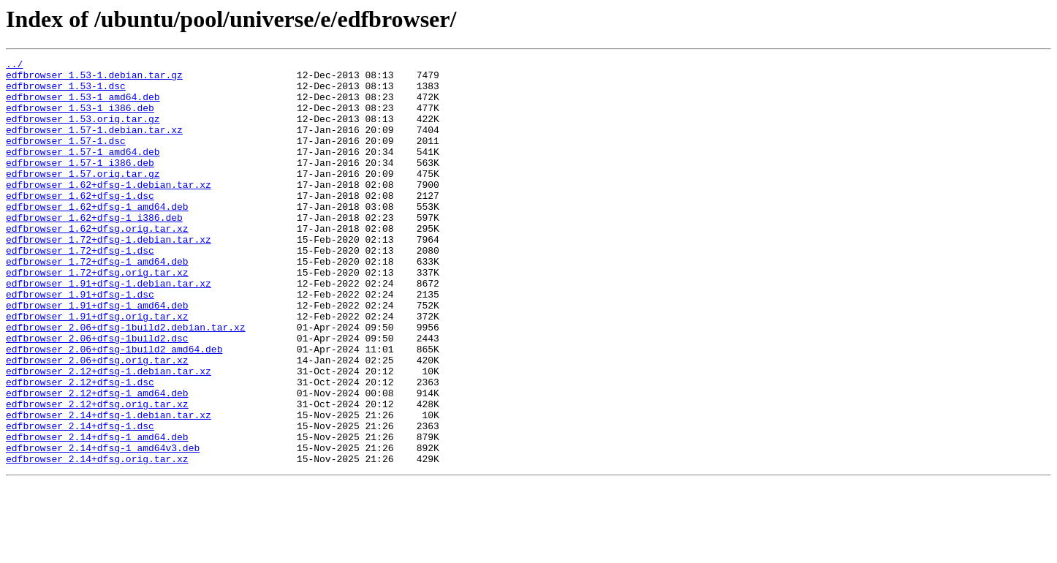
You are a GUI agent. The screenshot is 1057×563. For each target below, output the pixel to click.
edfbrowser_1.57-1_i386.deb (80, 184)
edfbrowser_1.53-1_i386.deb (80, 118)
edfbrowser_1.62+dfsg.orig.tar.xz (97, 263)
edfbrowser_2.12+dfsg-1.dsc (80, 447)
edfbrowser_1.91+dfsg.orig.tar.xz (97, 368)
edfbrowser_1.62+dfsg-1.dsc (80, 223)
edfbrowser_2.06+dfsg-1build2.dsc (97, 394)
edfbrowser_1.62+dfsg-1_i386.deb (94, 250)
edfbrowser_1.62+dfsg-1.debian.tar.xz (108, 210)
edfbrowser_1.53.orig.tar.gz (83, 131)
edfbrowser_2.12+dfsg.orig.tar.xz (97, 473)
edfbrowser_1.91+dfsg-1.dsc (80, 342)
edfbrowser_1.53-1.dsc (66, 92)
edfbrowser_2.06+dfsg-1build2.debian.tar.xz (126, 381)
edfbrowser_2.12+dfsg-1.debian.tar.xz (108, 434)
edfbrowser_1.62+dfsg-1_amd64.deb (97, 236)
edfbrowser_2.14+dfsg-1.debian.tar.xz (108, 487)
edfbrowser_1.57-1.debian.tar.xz (94, 144)
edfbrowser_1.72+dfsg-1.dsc (80, 289)
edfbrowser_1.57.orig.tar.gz (83, 197)
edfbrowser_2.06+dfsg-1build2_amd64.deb (114, 408)
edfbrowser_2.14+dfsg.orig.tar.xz (97, 539)
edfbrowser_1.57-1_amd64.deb (83, 171)
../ (14, 65)
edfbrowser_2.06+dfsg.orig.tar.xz (97, 421)
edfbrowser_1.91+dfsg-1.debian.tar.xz (108, 329)
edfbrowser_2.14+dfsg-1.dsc (80, 500)
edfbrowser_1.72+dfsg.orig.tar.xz (97, 315)
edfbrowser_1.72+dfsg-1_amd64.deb (97, 302)
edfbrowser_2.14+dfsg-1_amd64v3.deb (103, 526)
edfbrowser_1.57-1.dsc (66, 158)
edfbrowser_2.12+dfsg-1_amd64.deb (97, 460)
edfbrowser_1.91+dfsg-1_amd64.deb (97, 355)
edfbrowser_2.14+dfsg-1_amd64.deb (97, 513)
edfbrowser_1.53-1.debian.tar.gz (94, 79)
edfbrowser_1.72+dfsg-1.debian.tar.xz (108, 276)
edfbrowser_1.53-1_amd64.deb (83, 105)
